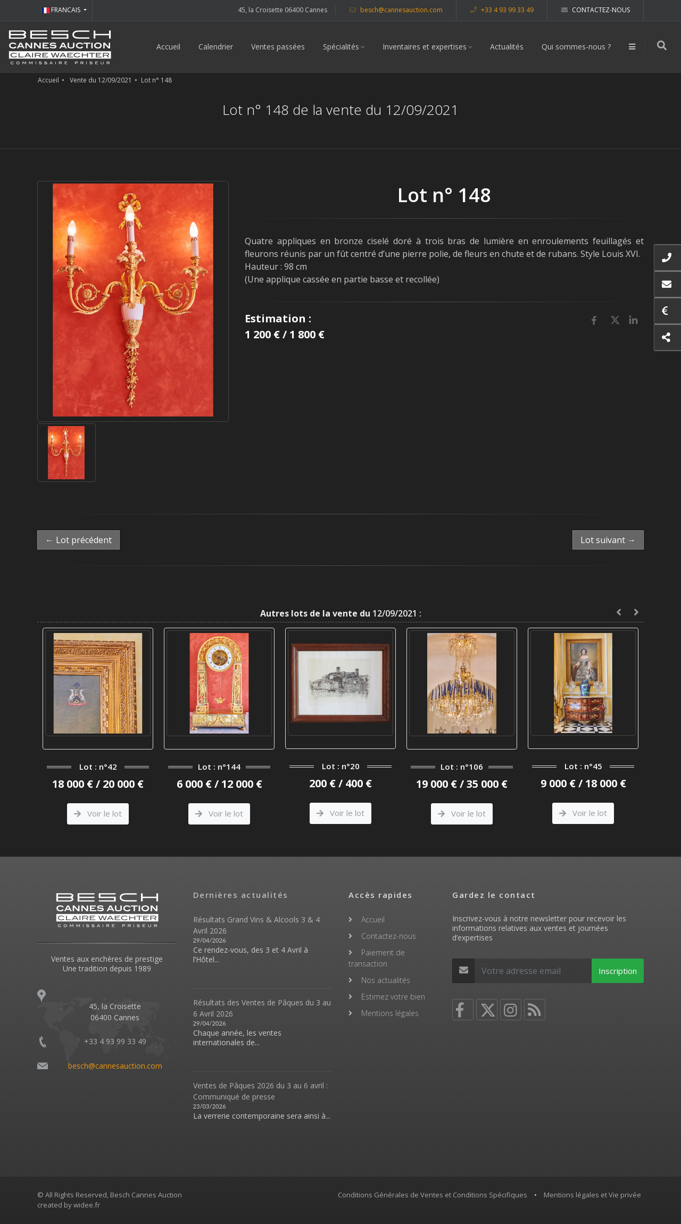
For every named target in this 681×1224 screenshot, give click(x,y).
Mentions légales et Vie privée (592, 1195)
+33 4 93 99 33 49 (502, 9)
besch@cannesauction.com (396, 9)
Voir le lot (98, 813)
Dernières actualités (240, 894)
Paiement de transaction (376, 958)
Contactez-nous (595, 9)
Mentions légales (390, 1013)
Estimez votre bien (393, 997)
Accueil (169, 46)
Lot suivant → (608, 540)
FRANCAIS (61, 9)
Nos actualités (385, 980)
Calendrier (217, 46)
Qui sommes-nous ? (577, 46)
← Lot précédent (78, 540)
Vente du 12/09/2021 (101, 80)
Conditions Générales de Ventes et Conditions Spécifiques (432, 1195)
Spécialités (342, 46)
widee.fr (86, 1205)
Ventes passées (279, 46)
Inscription (618, 970)
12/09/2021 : (340, 613)
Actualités (508, 46)
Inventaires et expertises (426, 46)
